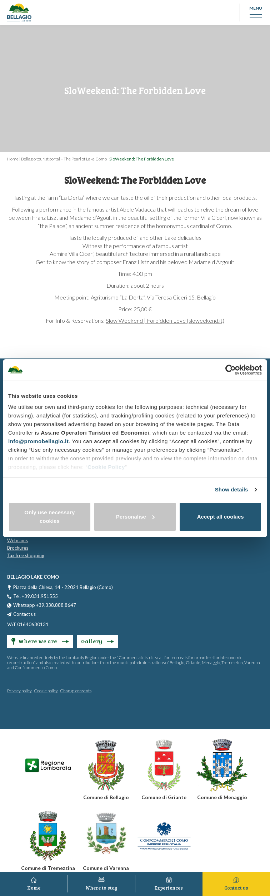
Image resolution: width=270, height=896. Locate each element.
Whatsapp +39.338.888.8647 (44, 605)
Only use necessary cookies (49, 516)
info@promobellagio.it (38, 441)
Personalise (135, 517)
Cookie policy (46, 690)
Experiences (169, 888)
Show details (231, 489)
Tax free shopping (25, 555)
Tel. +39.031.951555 (35, 596)
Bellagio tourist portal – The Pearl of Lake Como (64, 159)
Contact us (24, 614)
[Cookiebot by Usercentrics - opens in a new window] (230, 370)
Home (13, 159)
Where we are (40, 641)
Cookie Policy (106, 467)
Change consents (75, 690)
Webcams (17, 540)
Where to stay (101, 888)
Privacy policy (19, 690)
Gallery (97, 641)
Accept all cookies (220, 517)
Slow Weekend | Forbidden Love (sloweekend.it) (165, 320)
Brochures (17, 548)
